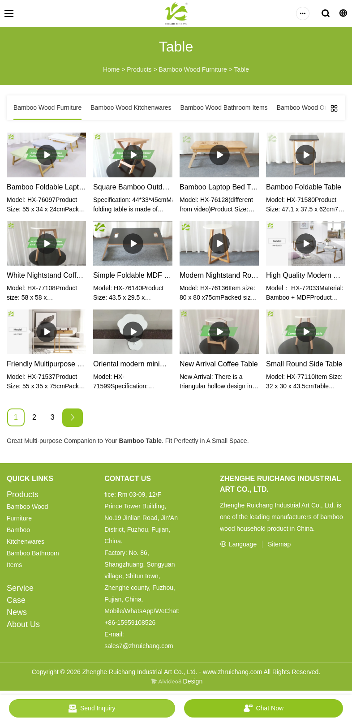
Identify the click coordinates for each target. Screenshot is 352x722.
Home (111, 69)
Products (139, 69)
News (17, 612)
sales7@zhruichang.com (138, 645)
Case (16, 600)
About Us (23, 624)
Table (241, 69)
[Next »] (72, 417)
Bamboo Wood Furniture (193, 69)
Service (20, 588)
